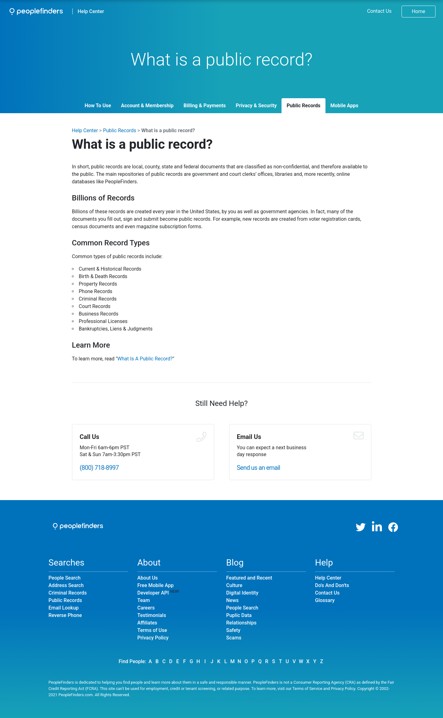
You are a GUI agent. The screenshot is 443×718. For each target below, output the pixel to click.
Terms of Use (152, 630)
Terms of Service (307, 688)
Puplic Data (239, 615)
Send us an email (258, 467)
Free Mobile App (155, 585)
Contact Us (379, 11)
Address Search (66, 585)
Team (143, 600)
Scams (234, 638)
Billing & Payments (205, 105)
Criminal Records (68, 593)
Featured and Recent (249, 578)
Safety (233, 630)
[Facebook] (393, 527)
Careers (146, 608)
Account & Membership (147, 105)
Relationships (241, 623)
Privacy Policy (153, 638)
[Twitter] (361, 527)
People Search (65, 578)
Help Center (91, 11)
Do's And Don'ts (332, 585)
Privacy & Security (256, 105)
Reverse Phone (65, 615)
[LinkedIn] (377, 527)
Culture (234, 585)
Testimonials (151, 615)
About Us (147, 578)
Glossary (325, 600)
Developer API (153, 593)
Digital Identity (242, 593)
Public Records (303, 105)
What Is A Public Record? (145, 359)
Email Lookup (64, 608)
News (232, 600)
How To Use (97, 105)
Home (418, 11)
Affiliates (147, 623)
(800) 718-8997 (99, 467)
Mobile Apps (344, 105)
